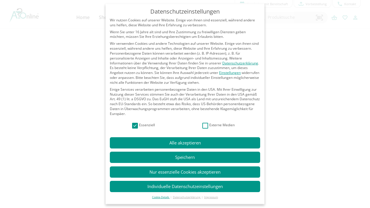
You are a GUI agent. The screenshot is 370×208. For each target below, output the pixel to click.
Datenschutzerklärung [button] (187, 197)
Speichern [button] (185, 157)
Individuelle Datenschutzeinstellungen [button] (185, 186)
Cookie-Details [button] (161, 197)
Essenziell (143, 125)
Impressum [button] (211, 197)
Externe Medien (218, 125)
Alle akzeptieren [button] (185, 143)
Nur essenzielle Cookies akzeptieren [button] (185, 172)
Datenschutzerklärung (240, 63)
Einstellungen (230, 72)
